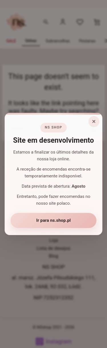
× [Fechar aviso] (94, 121)
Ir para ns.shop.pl (53, 220)
